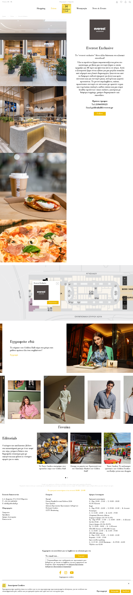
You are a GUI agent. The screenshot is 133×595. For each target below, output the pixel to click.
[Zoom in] (125, 278)
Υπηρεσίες (71, 2)
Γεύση (53, 8)
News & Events (99, 8)
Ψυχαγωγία (82, 8)
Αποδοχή (125, 591)
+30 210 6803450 (10, 501)
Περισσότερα (53, 277)
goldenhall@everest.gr (102, 108)
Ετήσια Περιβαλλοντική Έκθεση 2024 (59, 501)
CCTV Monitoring (52, 510)
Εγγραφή (14, 355)
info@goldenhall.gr (11, 503)
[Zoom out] (125, 283)
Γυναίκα (66, 427)
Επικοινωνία (6, 519)
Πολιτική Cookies (52, 508)
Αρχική (4, 16)
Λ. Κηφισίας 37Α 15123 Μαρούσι (16, 499)
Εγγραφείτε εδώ (22, 342)
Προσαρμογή (102, 591)
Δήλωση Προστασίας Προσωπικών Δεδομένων (62, 506)
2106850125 (102, 104)
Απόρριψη (114, 591)
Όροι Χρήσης (50, 503)
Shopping (41, 8)
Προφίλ (48, 499)
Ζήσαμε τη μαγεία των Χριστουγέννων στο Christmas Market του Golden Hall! (85, 468)
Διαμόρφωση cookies (66, 577)
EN (8, 2)
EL (11, 2)
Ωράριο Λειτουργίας (9, 517)
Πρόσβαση (6, 515)
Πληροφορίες (63, 2)
